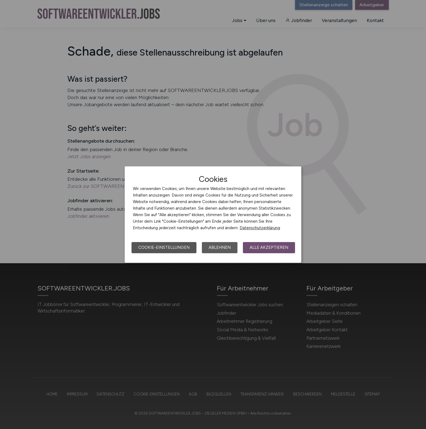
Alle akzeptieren (269, 247)
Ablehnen (220, 247)
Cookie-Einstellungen (164, 247)
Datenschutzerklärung (260, 227)
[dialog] (213, 214)
